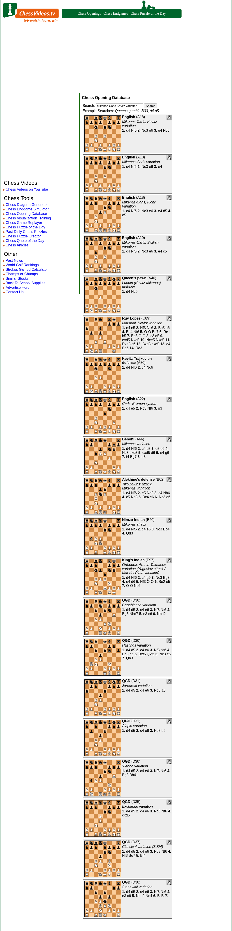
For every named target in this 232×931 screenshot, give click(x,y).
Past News (14, 260)
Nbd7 (134, 614)
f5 (166, 896)
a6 (168, 328)
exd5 (126, 340)
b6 (163, 731)
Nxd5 (135, 340)
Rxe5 (126, 344)
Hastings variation (136, 645)
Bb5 (161, 328)
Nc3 (145, 130)
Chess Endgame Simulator (27, 209)
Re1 (166, 332)
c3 (152, 336)
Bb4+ (134, 775)
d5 (165, 211)
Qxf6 (150, 654)
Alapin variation (134, 726)
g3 (160, 408)
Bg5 (125, 614)
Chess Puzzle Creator (23, 236)
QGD (126, 600)
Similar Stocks (17, 278)
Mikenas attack (134, 524)
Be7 (155, 332)
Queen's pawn (134, 278)
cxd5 (155, 344)
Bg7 (133, 457)
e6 (151, 130)
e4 (160, 130)
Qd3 (129, 533)
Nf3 (143, 328)
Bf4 (143, 855)
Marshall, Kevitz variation (142, 323)
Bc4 (146, 497)
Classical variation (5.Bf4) (142, 847)
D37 (135, 842)
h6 (132, 654)
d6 (153, 453)
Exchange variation (137, 806)
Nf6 (134, 130)
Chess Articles (17, 245)
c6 (133, 344)
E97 (150, 560)
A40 (152, 278)
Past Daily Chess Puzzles (26, 232)
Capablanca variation (139, 605)
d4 (128, 291)
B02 (160, 479)
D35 (135, 802)
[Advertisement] (116, 60)
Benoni (128, 439)
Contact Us (14, 292)
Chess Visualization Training (28, 218)
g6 (167, 453)
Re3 (139, 348)
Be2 (162, 582)
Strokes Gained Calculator (27, 269)
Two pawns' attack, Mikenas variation (137, 486)
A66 (140, 439)
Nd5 (150, 493)
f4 (127, 457)
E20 (150, 520)
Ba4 (129, 332)
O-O (147, 332)
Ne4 (149, 896)
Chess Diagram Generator (27, 205)
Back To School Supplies (25, 283)
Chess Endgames (115, 13)
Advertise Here (18, 287)
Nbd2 (161, 614)
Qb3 (129, 658)
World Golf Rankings (22, 265)
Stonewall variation (137, 887)
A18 (140, 117)
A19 (140, 238)
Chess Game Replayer (24, 223)
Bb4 (166, 529)
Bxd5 (146, 344)
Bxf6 (142, 654)
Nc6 (166, 130)
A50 (141, 363)
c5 (165, 251)
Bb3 (134, 336)
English (128, 117)
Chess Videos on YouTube (27, 189)
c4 (128, 130)
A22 (140, 399)
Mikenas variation (136, 444)
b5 (124, 336)
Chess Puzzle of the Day (148, 13)
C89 (146, 318)
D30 (135, 600)
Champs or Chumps (22, 274)
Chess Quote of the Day (25, 241)
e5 (124, 215)
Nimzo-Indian (133, 520)
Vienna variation (135, 766)
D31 (135, 681)
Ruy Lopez (131, 318)
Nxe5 (150, 340)
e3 (145, 614)
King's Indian (133, 560)
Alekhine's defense (138, 479)
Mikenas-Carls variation (141, 162)
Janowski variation (137, 686)
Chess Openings (89, 13)
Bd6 (125, 348)
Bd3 (160, 896)
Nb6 (166, 493)
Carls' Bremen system (139, 404)
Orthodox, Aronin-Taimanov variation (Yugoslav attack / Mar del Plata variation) (144, 569)
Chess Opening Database (26, 214)
